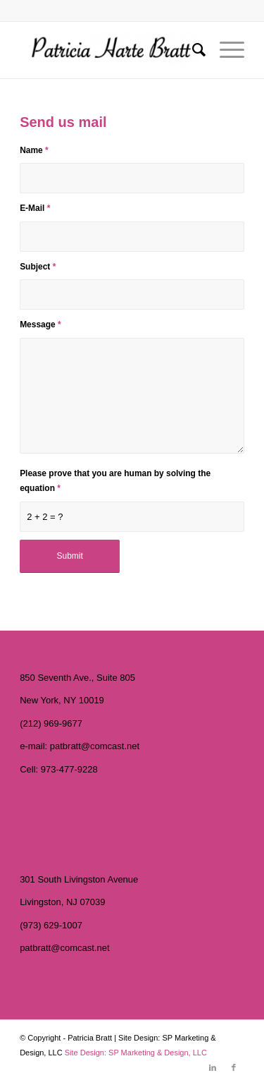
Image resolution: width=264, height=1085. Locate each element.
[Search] (192, 50)
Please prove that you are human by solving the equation (115, 480)
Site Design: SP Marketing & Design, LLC (136, 1052)
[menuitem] (192, 50)
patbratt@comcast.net (94, 746)
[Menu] (225, 50)
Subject (38, 267)
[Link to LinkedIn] (212, 1067)
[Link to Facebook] (233, 1067)
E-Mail (35, 208)
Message (40, 324)
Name (34, 150)
